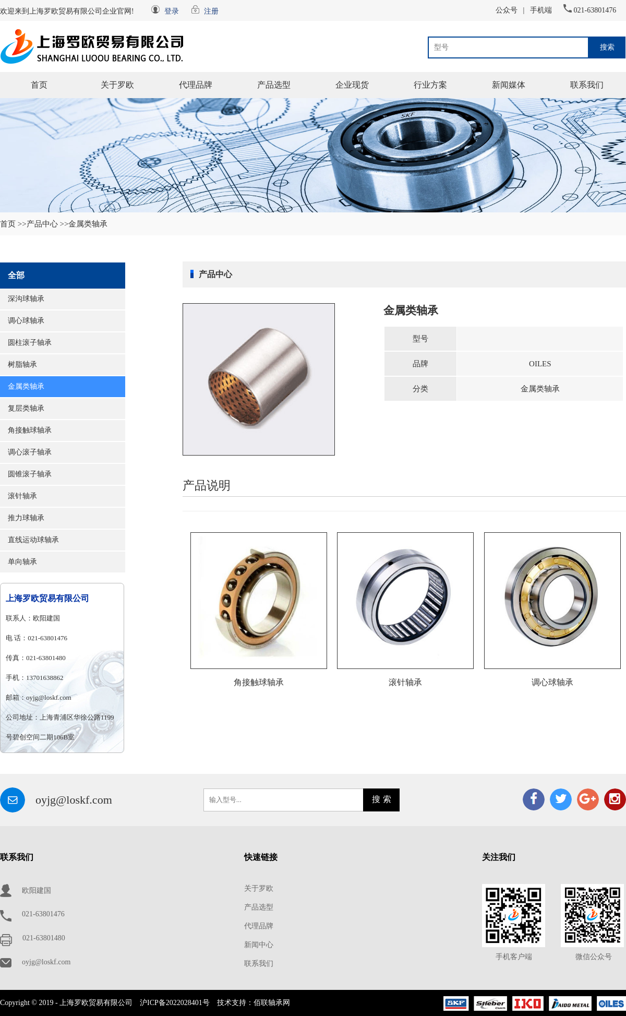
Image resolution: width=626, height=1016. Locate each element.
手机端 (541, 10)
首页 (39, 84)
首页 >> (13, 224)
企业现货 (352, 84)
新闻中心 (258, 945)
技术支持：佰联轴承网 (253, 1003)
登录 (171, 11)
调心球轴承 (26, 321)
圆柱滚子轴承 (30, 342)
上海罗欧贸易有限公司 (47, 598)
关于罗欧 (117, 84)
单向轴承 (22, 562)
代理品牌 (195, 84)
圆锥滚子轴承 (30, 474)
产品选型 (274, 84)
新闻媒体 (508, 84)
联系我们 (587, 84)
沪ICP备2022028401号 (175, 1003)
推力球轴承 (26, 518)
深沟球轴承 (26, 299)
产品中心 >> (48, 224)
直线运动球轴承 (33, 540)
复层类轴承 (26, 408)
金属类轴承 (26, 386)
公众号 (506, 10)
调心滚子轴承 (30, 452)
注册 (211, 11)
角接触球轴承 (30, 430)
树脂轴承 (22, 364)
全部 (16, 275)
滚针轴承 (22, 496)
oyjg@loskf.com (73, 799)
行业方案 (430, 84)
